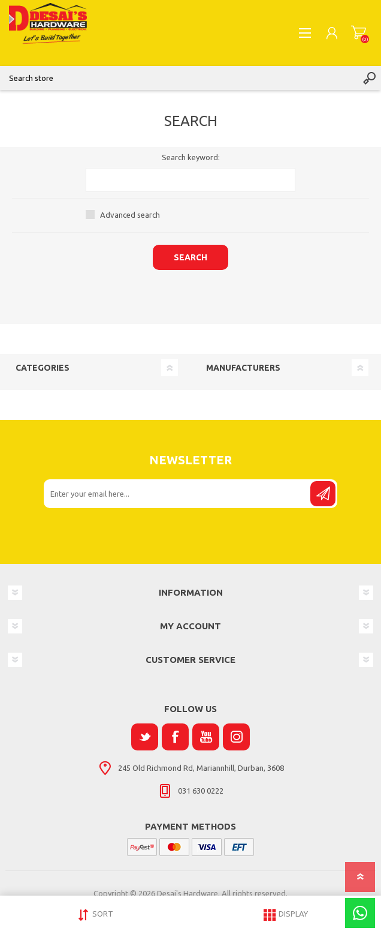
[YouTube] (205, 736)
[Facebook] (175, 736)
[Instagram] (236, 736)
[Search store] (178, 78)
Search (369, 78)
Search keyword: (191, 157)
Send (322, 493)
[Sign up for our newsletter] (178, 493)
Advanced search (130, 215)
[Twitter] (144, 736)
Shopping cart (358, 33)
